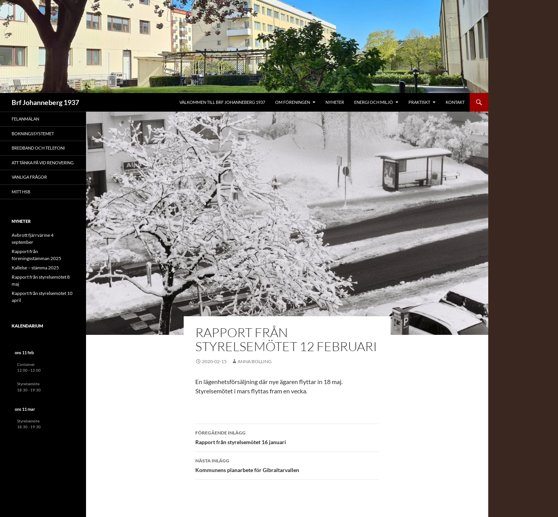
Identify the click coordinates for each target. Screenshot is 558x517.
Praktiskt (419, 102)
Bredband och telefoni (38, 147)
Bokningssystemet (33, 133)
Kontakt (455, 102)
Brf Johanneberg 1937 (45, 102)
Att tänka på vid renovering (43, 162)
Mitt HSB (21, 191)
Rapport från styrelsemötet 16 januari (287, 436)
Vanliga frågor (29, 176)
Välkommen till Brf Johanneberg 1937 (222, 102)
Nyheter (335, 102)
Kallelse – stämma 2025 (35, 268)
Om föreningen (292, 102)
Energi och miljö (373, 102)
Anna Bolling (255, 361)
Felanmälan (25, 118)
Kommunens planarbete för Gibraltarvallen (287, 464)
